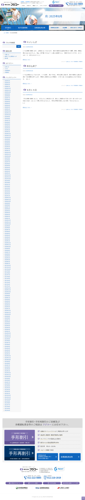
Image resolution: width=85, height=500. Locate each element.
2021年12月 (8, 175)
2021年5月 (7, 188)
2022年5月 (7, 165)
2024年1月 (7, 131)
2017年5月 (7, 278)
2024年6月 (7, 122)
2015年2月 (7, 329)
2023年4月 (7, 146)
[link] (56, 2)
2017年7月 (7, 274)
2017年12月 (8, 265)
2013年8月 (7, 363)
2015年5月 (7, 323)
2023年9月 (7, 139)
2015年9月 (7, 316)
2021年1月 (7, 195)
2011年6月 (7, 406)
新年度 (6, 58)
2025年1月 (7, 109)
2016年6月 (7, 299)
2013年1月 (7, 370)
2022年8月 (7, 160)
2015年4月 (7, 325)
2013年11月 (8, 357)
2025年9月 (7, 94)
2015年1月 (7, 331)
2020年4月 (7, 212)
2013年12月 (8, 355)
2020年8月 (7, 205)
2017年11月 (8, 267)
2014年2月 (7, 352)
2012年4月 (7, 387)
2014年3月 (7, 350)
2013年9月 (7, 361)
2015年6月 (7, 321)
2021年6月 (7, 186)
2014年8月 (7, 340)
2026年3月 (7, 82)
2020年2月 (7, 216)
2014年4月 (7, 348)
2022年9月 (7, 158)
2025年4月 (7, 103)
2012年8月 (7, 380)
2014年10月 (8, 337)
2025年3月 (7, 105)
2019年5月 (7, 233)
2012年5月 (7, 386)
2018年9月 (7, 248)
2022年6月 (7, 163)
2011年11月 (8, 397)
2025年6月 (7, 99)
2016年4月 (7, 303)
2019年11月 (8, 222)
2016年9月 (7, 293)
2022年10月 (8, 156)
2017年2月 (7, 284)
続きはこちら (27, 59)
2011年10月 (8, 399)
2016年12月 (8, 288)
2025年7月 (7, 97)
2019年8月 (7, 227)
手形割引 (81, 61)
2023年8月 (7, 141)
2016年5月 (7, 301)
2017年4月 (7, 280)
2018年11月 (8, 244)
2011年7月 (7, 404)
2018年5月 (7, 256)
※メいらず (32, 42)
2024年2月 (7, 129)
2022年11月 (8, 154)
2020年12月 (8, 197)
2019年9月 (7, 226)
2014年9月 (7, 338)
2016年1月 (7, 308)
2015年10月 (8, 314)
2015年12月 (8, 310)
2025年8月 (7, 96)
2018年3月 (7, 259)
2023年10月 (8, 137)
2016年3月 (7, 305)
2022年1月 (7, 173)
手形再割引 (76, 61)
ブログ (71, 61)
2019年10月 (8, 224)
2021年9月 (7, 180)
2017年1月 (7, 286)
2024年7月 (7, 120)
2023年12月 (8, 133)
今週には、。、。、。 (10, 54)
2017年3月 (7, 282)
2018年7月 (7, 252)
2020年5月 (7, 210)
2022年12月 (8, 152)
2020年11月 (8, 199)
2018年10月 (8, 246)
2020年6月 (7, 209)
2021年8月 (7, 182)
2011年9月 (7, 401)
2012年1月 (7, 393)
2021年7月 (7, 184)
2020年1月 (7, 218)
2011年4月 (7, 410)
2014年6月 (7, 344)
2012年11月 (8, 374)
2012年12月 (8, 372)
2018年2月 (7, 261)
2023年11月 (8, 135)
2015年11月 (8, 312)
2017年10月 (8, 269)
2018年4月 (7, 257)
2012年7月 (7, 382)
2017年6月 (7, 276)
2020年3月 (7, 214)
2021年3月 (7, 192)
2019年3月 (7, 237)
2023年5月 (7, 145)
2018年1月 (7, 263)
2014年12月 (8, 333)
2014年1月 (7, 354)
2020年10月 (8, 201)
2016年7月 (7, 297)
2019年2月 (7, 239)
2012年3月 (7, 389)
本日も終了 (32, 66)
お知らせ (68, 61)
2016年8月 (7, 295)
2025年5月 (7, 101)
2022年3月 (7, 169)
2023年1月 (7, 150)
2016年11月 (8, 289)
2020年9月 (7, 203)
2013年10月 (8, 359)
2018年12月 (8, 242)
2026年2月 (7, 84)
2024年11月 (8, 113)
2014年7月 (7, 342)
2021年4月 (7, 190)
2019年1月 (7, 241)
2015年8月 (7, 318)
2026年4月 (7, 80)
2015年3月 (7, 327)
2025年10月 (8, 92)
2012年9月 (7, 378)
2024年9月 (7, 116)
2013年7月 (7, 365)
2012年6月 (7, 384)
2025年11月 (8, 90)
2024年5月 (7, 124)
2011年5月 (7, 408)
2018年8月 (7, 250)
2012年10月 (8, 376)
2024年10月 (8, 114)
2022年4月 (7, 167)
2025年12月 (8, 88)
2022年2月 (7, 171)
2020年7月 (7, 207)
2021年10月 (8, 178)
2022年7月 (7, 161)
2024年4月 (7, 126)
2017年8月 (7, 273)
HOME (7, 33)
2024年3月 (7, 128)
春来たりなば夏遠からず (11, 56)
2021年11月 (8, 177)
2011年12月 (8, 395)
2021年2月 (7, 193)
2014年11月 (8, 335)
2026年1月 (7, 86)
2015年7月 (7, 320)
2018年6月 (7, 254)
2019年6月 (7, 231)
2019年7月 (7, 229)
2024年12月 (8, 111)
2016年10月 (8, 291)
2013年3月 (7, 369)
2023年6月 (7, 143)
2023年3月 (7, 148)
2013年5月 (7, 367)
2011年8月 (7, 402)
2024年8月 (7, 118)
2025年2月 (7, 107)
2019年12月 (8, 220)
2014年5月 (7, 346)
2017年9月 (7, 271)
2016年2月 (7, 306)
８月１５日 (32, 90)
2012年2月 (7, 391)
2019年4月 (7, 235)
